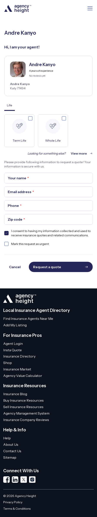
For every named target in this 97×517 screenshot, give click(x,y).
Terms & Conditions (17, 509)
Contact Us (12, 451)
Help (7, 438)
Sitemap (9, 457)
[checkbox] (30, 118)
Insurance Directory (19, 356)
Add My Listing (15, 325)
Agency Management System (26, 413)
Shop (7, 363)
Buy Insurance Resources (23, 400)
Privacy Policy (12, 502)
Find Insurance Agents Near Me (28, 318)
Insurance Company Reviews (26, 420)
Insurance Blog (15, 394)
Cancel (15, 267)
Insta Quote (12, 350)
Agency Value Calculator (22, 375)
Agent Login (13, 343)
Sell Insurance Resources (23, 407)
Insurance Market (17, 369)
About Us (10, 444)
